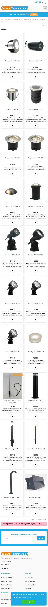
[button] (44, 25)
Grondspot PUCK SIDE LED (12, 192)
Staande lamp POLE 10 (35, 371)
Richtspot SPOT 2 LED (12, 237)
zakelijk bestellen (30, 549)
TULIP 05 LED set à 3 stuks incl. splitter (12, 373)
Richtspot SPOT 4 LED (35, 237)
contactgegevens (6, 563)
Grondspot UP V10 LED (35, 147)
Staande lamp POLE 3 (12, 416)
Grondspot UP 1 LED (35, 57)
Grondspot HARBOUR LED (35, 192)
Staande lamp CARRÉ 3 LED (36, 416)
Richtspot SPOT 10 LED (35, 282)
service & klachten (6, 552)
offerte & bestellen (6, 541)
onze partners (5, 571)
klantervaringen (30, 545)
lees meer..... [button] (26, 597)
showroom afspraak (7, 560)
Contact (6, 528)
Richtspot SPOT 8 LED (12, 282)
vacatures (28, 552)
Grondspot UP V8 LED (12, 147)
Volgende (43, 483)
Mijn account (8, 595)
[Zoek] (41, 502)
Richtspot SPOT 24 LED (12, 327)
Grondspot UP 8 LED (35, 102)
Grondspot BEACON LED (36, 327)
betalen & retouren (6, 545)
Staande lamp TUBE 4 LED (12, 461)
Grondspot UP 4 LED (12, 102)
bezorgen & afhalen (7, 549)
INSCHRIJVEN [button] (24, 578)
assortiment (4, 567)
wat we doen (29, 541)
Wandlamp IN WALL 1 (35, 461)
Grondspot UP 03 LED (12, 57)
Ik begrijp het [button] (29, 602)
